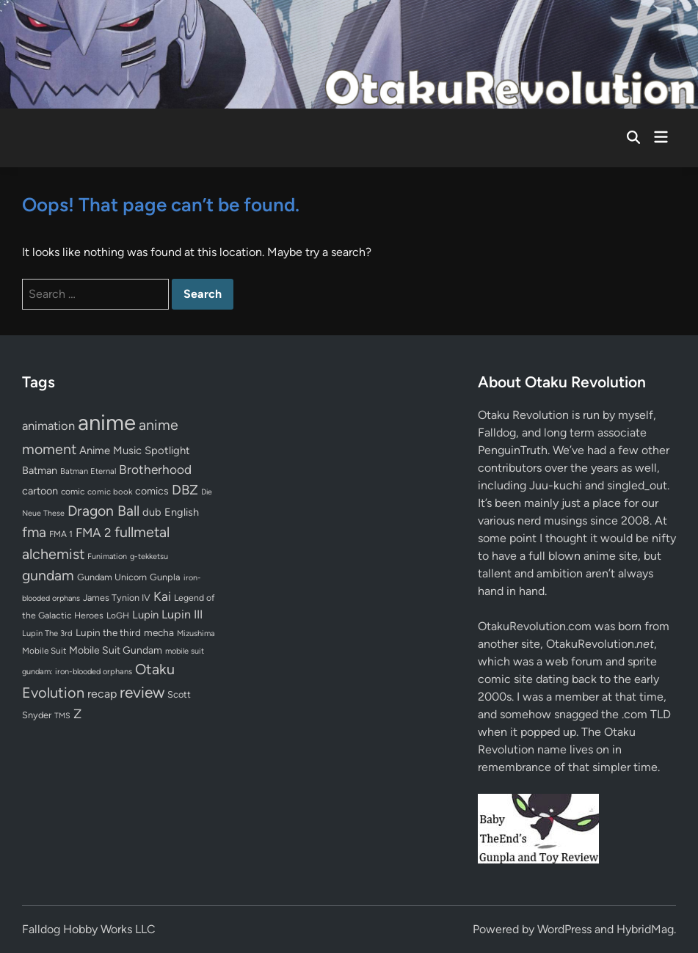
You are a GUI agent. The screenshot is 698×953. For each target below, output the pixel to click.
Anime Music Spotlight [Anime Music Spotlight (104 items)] (134, 450)
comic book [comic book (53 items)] (109, 491)
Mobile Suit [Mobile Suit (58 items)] (44, 651)
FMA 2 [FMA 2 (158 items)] (94, 532)
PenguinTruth (513, 450)
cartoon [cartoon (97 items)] (40, 490)
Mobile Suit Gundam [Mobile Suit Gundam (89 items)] (115, 650)
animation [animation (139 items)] (48, 425)
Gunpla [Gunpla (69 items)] (165, 577)
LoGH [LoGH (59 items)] (117, 615)
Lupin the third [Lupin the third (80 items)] (108, 632)
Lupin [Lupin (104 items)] (145, 614)
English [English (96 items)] (181, 512)
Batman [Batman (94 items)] (39, 470)
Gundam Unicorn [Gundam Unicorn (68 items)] (112, 577)
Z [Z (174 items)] (77, 713)
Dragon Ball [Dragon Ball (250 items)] (103, 510)
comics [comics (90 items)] (152, 491)
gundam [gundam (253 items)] (48, 575)
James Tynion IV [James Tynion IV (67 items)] (116, 597)
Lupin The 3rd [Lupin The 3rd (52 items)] (47, 633)
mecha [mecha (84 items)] (159, 632)
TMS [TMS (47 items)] (62, 715)
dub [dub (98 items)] (151, 512)
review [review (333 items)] (142, 692)
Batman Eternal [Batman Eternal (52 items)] (88, 471)
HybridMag (645, 929)
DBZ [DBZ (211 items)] (185, 489)
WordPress (564, 929)
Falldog (497, 432)
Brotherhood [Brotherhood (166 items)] (155, 469)
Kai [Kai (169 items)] (162, 596)
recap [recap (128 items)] (102, 694)
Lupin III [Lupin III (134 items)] (182, 614)
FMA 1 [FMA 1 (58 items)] (61, 534)
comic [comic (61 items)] (72, 491)
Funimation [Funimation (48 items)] (107, 556)
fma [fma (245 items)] (34, 532)
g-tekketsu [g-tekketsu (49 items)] (149, 556)
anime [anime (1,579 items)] (107, 422)
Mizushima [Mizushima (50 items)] (196, 633)
